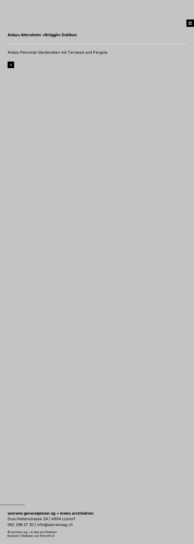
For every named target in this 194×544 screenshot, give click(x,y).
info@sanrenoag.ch (55, 524)
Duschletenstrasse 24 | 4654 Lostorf (41, 518)
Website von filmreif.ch (37, 536)
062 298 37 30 (21, 524)
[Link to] (11, 65)
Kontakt (13, 536)
